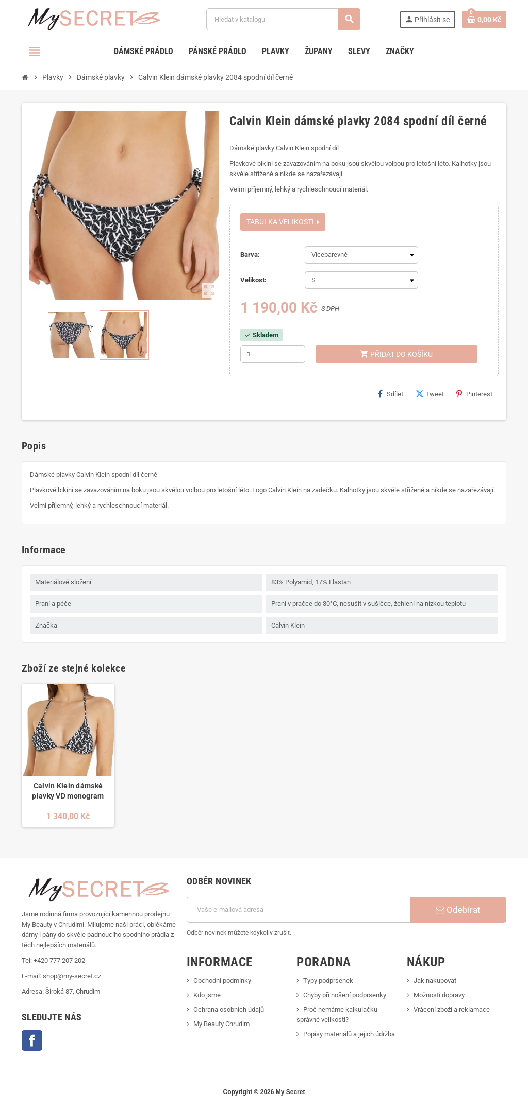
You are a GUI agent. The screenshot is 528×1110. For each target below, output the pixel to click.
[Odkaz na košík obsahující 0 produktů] (484, 19)
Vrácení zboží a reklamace (452, 1009)
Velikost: (253, 280)
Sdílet (390, 394)
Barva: (250, 254)
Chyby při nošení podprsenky (344, 995)
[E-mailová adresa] (298, 910)
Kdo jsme (207, 995)
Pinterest (474, 394)
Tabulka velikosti (282, 222)
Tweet (430, 394)
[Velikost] (361, 280)
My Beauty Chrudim (221, 1024)
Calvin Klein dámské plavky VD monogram (68, 791)
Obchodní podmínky (222, 980)
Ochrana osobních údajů (228, 1009)
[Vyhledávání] (283, 19)
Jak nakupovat (435, 980)
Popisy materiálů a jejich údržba (349, 1034)
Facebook (32, 1040)
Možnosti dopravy (439, 995)
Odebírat (458, 910)
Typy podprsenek (328, 980)
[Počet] (272, 354)
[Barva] (361, 255)
